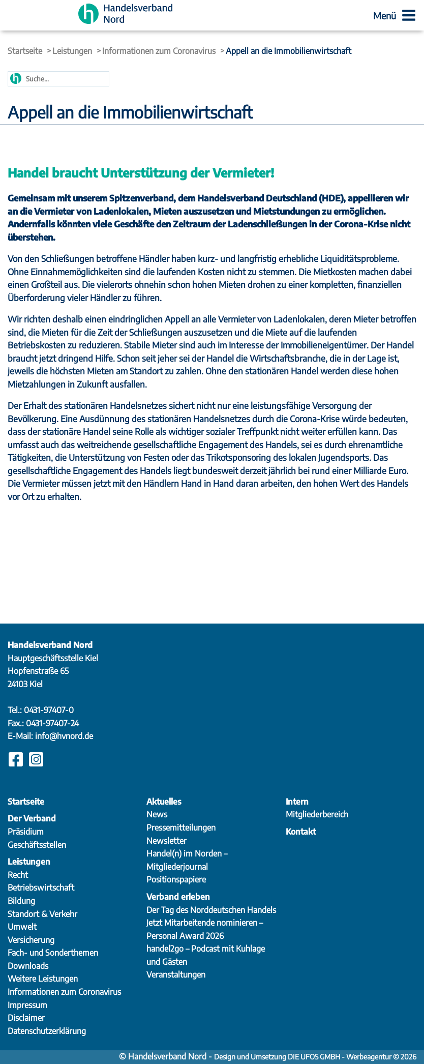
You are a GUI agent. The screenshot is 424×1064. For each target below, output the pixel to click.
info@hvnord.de (64, 736)
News (156, 814)
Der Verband (32, 818)
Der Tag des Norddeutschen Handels (211, 910)
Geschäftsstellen (37, 845)
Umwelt (22, 927)
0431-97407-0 (49, 710)
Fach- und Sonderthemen (53, 953)
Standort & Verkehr (42, 914)
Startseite (25, 51)
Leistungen (72, 51)
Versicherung (31, 940)
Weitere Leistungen (43, 978)
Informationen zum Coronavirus (159, 51)
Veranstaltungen (175, 974)
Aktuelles (163, 801)
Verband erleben (178, 897)
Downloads (28, 966)
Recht (18, 875)
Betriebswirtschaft (41, 887)
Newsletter (166, 841)
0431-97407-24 (52, 723)
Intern (297, 801)
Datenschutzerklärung (47, 1031)
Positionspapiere (176, 879)
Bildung (21, 901)
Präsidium (26, 831)
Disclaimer (26, 1018)
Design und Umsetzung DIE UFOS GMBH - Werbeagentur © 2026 (315, 1056)
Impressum (27, 1005)
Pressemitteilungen (181, 827)
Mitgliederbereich (317, 814)
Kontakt (301, 831)
